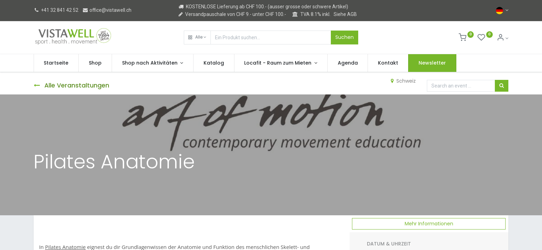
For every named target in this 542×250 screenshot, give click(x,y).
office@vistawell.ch (106, 10)
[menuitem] (56, 63)
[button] (197, 37)
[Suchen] (501, 86)
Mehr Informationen (429, 223)
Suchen (344, 37)
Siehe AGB (345, 14)
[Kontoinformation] (503, 38)
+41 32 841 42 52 (56, 10)
